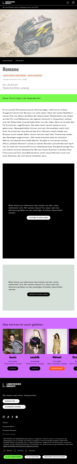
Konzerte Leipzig (9, 434)
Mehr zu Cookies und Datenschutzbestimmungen (21, 446)
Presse (5, 422)
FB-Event (20, 61)
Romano (11, 69)
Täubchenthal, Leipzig (16, 87)
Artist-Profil (7, 61)
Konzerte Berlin (8, 426)
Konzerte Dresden (9, 430)
